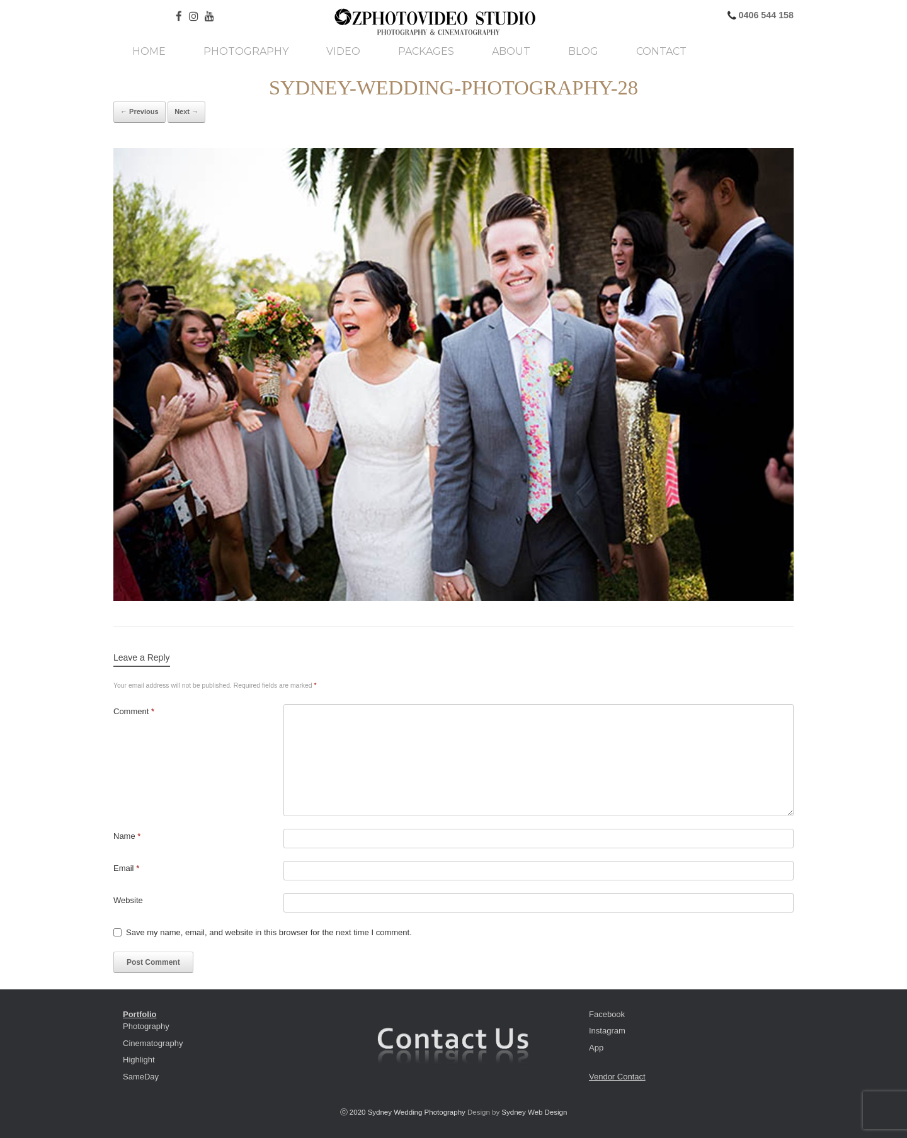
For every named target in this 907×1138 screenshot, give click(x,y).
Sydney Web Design (534, 1112)
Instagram (607, 1030)
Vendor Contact (617, 1076)
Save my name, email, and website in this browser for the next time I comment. (269, 932)
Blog (583, 52)
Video (343, 52)
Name (126, 836)
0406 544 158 (765, 15)
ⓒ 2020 (354, 1112)
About (511, 52)
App (596, 1047)
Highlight (139, 1059)
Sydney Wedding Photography (416, 1112)
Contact (661, 52)
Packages (426, 52)
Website (128, 900)
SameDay (141, 1076)
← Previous (139, 111)
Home (149, 52)
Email (126, 868)
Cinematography (153, 1043)
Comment (133, 711)
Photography (245, 52)
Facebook (607, 1014)
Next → (186, 111)
